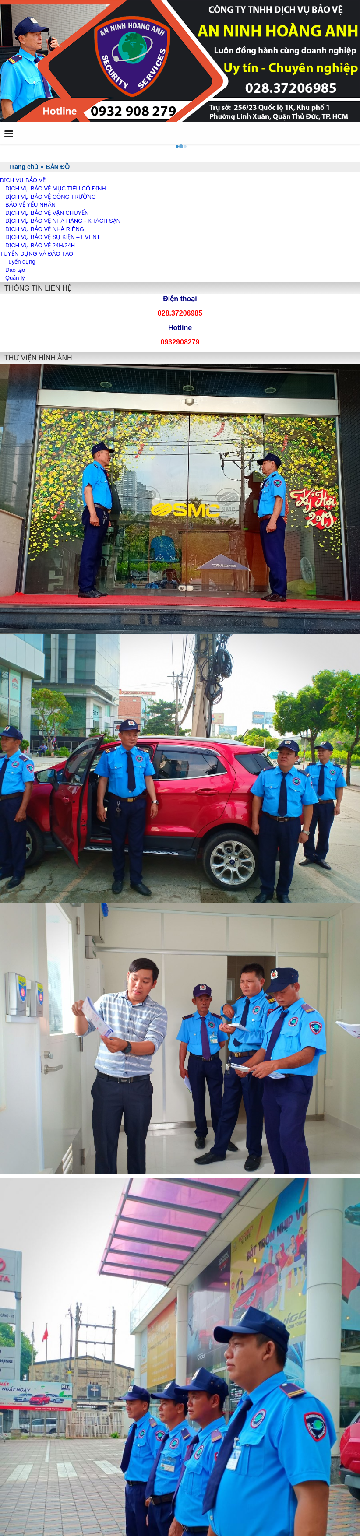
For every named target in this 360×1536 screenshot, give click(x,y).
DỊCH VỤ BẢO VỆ (23, 180)
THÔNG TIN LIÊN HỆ (37, 288)
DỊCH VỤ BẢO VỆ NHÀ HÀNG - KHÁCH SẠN (62, 221)
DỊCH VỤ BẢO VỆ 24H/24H (40, 245)
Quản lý (15, 277)
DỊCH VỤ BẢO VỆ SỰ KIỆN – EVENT (52, 237)
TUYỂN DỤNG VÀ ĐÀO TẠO (36, 253)
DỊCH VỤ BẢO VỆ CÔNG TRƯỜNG (50, 196)
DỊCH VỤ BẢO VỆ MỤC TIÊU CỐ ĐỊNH (55, 188)
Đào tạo (15, 270)
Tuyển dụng (20, 261)
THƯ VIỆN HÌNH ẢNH (38, 358)
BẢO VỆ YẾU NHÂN (30, 204)
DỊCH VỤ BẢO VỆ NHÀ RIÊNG (44, 229)
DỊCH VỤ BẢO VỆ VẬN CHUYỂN (47, 213)
